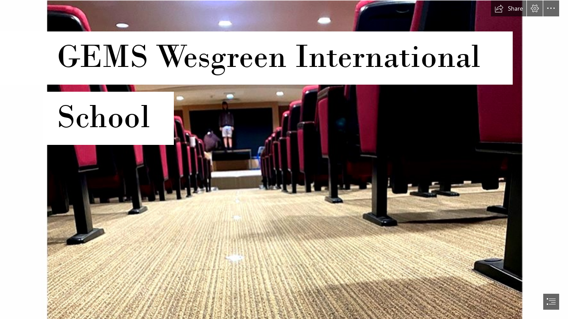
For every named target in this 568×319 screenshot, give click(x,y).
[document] (284, 159)
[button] (508, 8)
